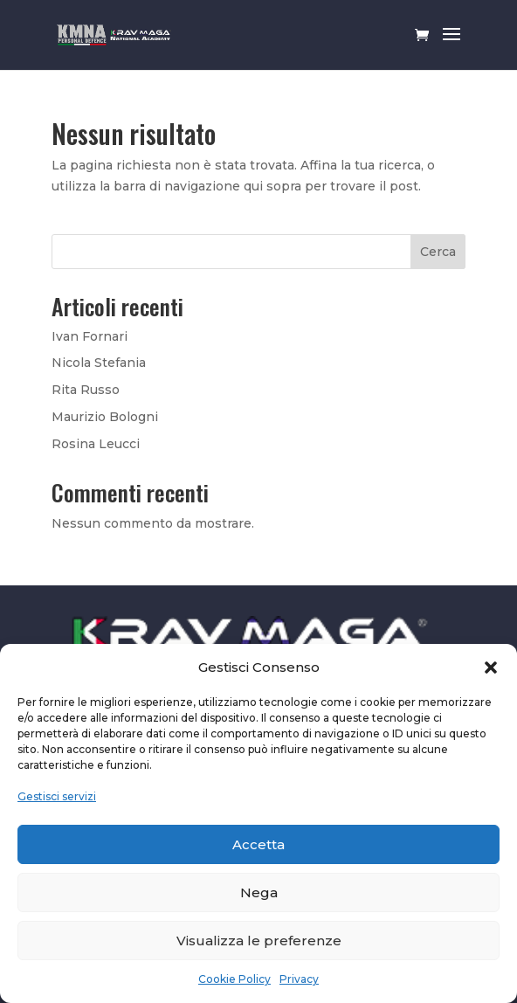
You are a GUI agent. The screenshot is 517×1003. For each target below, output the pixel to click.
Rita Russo (86, 390)
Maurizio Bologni (105, 417)
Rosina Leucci (96, 444)
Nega (259, 892)
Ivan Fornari (90, 336)
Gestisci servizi (56, 796)
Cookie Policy (234, 979)
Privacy (299, 979)
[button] (491, 667)
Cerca (438, 251)
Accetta (258, 844)
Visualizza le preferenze (258, 940)
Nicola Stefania (99, 362)
